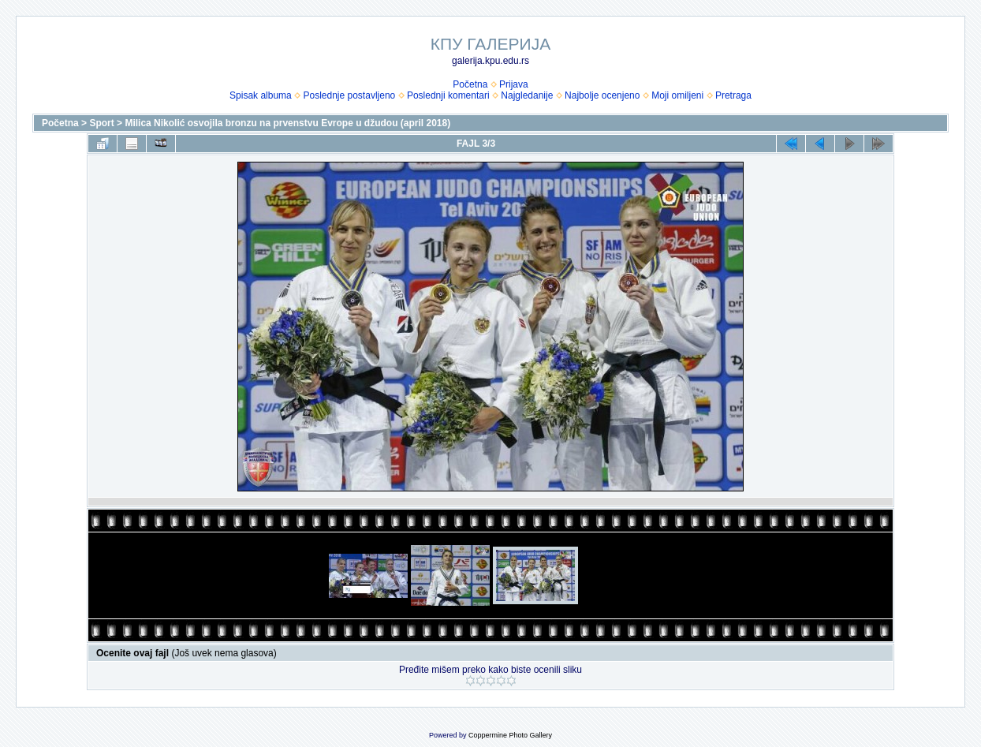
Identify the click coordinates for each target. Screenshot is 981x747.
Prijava (513, 84)
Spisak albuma (260, 95)
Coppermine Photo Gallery (510, 735)
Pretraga (733, 95)
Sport (101, 123)
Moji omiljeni (677, 95)
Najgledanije (527, 95)
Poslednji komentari (448, 95)
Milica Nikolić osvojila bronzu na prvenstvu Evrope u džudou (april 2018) (287, 123)
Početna (470, 84)
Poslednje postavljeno (349, 95)
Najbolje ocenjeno (602, 95)
